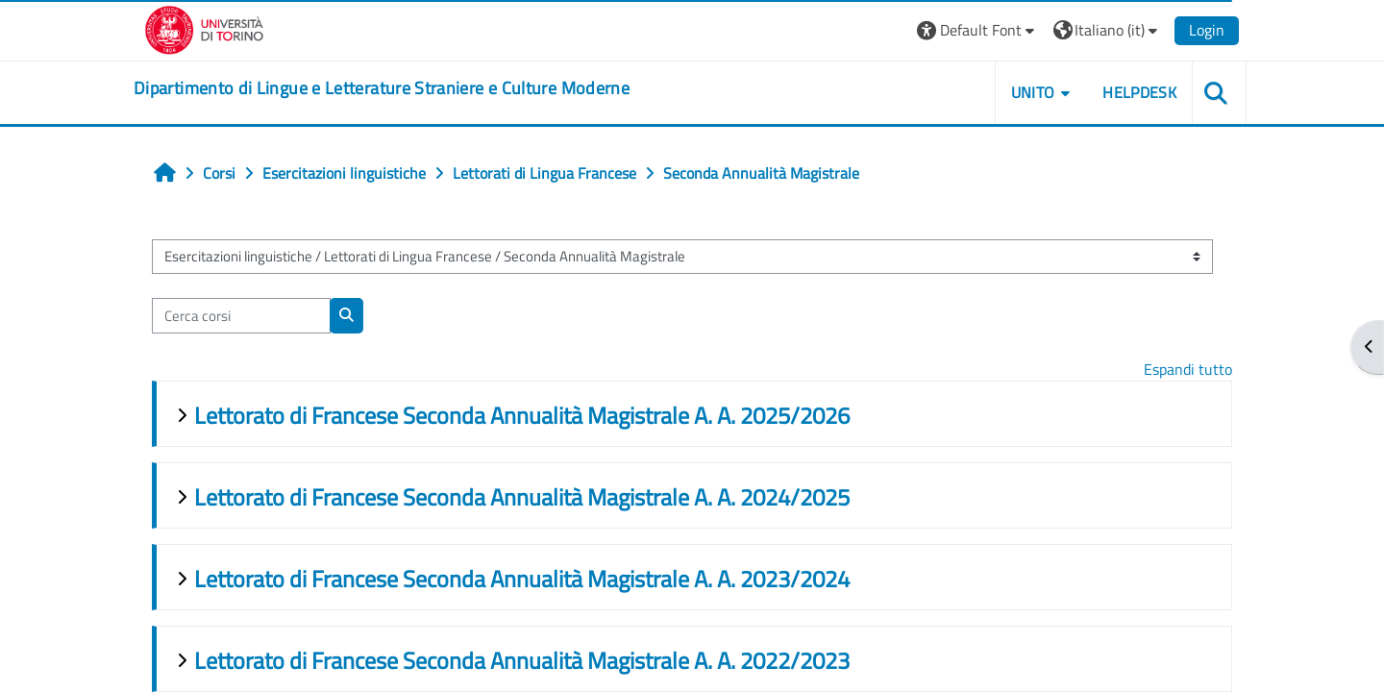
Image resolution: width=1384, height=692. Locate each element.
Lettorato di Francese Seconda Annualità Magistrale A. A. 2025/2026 (522, 415)
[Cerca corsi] (241, 316)
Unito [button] (1033, 92)
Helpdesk (1139, 92)
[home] (382, 88)
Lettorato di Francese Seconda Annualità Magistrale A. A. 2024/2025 (522, 497)
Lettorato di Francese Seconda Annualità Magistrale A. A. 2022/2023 (522, 660)
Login (1206, 29)
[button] (978, 30)
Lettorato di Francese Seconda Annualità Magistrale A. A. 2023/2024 (522, 578)
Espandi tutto (1188, 369)
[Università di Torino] (204, 27)
